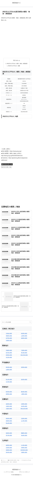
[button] (30, 322)
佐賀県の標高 (9, 447)
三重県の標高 (24, 394)
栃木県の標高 (9, 352)
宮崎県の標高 (24, 447)
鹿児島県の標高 (24, 450)
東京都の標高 (24, 352)
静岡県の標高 (9, 394)
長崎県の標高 (9, 450)
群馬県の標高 (9, 355)
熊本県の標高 (9, 452)
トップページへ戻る (8, 472)
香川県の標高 (9, 435)
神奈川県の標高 (24, 355)
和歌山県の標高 (24, 408)
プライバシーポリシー (24, 472)
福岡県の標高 (9, 445)
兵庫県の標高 (24, 404)
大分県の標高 (24, 445)
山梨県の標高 (9, 369)
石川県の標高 (9, 381)
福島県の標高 (24, 338)
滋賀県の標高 (9, 404)
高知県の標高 (24, 435)
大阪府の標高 (9, 408)
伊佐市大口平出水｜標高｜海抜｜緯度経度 (17, 63)
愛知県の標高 (24, 391)
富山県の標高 (9, 379)
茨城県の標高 (9, 350)
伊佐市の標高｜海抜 (6, 167)
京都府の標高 (9, 406)
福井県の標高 (24, 379)
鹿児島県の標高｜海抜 (7, 164)
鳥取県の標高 (9, 418)
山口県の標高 (24, 420)
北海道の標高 (9, 333)
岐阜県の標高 (9, 391)
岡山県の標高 (9, 423)
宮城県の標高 (9, 340)
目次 (14, 60)
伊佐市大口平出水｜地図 (14, 65)
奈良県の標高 (24, 406)
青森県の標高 (9, 335)
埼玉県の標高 (9, 357)
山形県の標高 (24, 335)
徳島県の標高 (9, 433)
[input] (16, 322)
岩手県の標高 (9, 338)
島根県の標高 (9, 420)
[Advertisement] (16, 39)
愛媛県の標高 (24, 433)
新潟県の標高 (9, 367)
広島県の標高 (24, 418)
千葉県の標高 (24, 350)
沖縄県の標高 (24, 452)
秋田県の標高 (24, 333)
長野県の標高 (24, 367)
